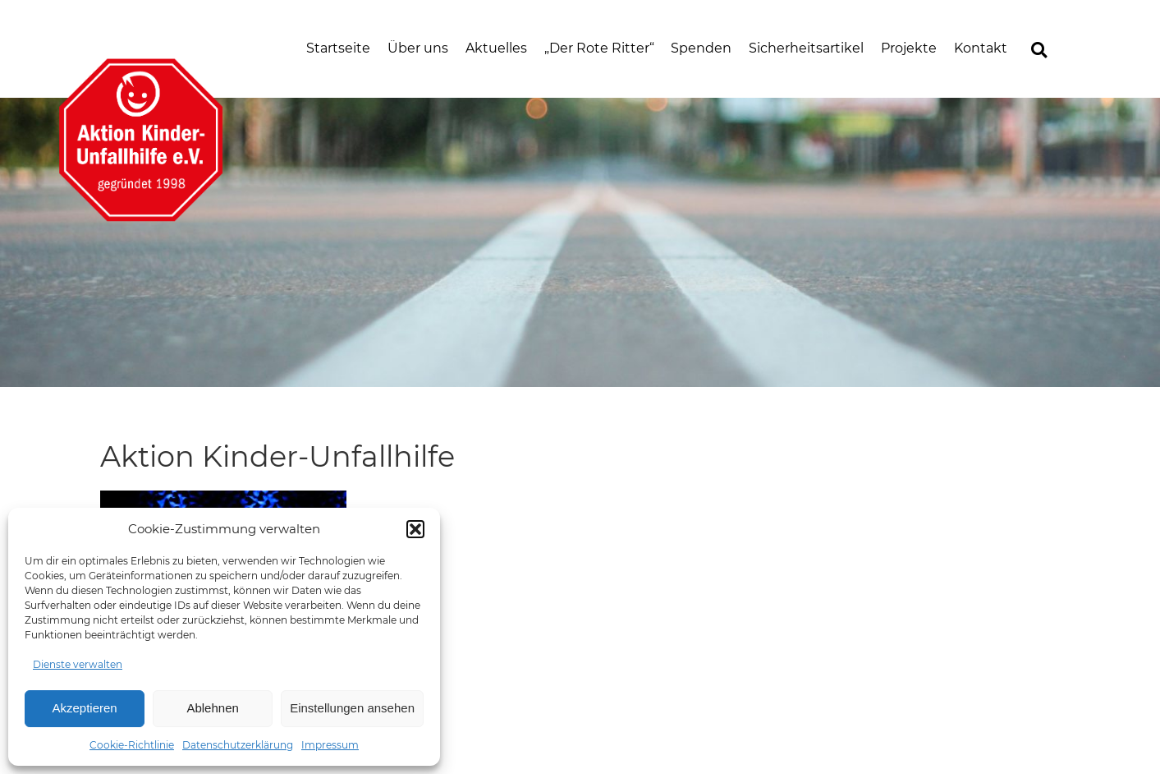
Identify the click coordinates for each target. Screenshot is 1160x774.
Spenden (701, 48)
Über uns (417, 48)
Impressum (330, 745)
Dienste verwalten (77, 664)
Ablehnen (212, 708)
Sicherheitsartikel (806, 48)
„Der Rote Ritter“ (599, 48)
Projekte (909, 48)
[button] (415, 529)
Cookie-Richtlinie (131, 745)
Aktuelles (496, 48)
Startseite (338, 48)
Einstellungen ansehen (352, 708)
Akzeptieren (84, 708)
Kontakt (980, 48)
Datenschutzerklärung (237, 745)
